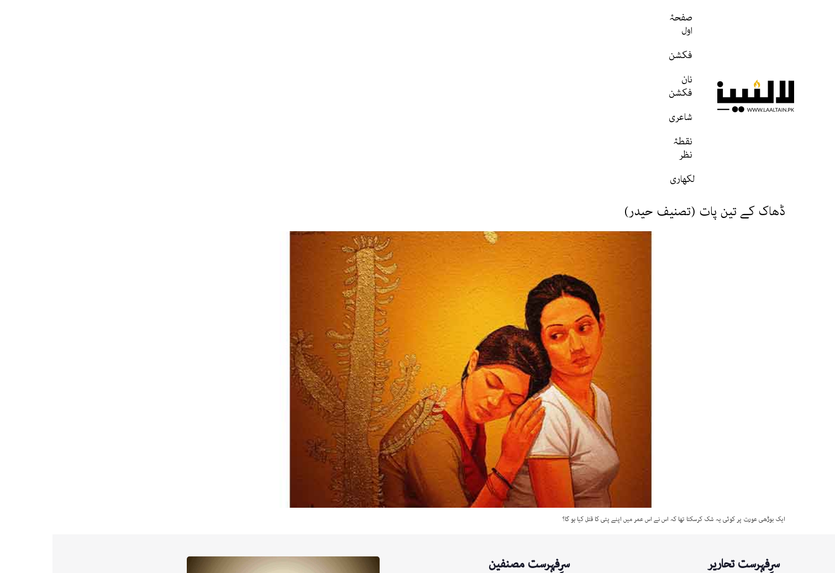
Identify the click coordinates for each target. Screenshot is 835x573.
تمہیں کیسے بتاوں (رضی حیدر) (684, 525)
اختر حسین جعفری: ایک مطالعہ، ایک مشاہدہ (664, 454)
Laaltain (471, 484)
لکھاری (307, 24)
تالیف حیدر (467, 523)
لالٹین (475, 465)
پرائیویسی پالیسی (556, 562)
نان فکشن (461, 24)
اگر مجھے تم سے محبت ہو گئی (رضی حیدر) (666, 507)
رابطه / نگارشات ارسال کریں (635, 562)
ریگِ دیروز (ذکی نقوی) (694, 490)
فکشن (514, 24)
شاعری (409, 24)
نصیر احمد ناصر (461, 503)
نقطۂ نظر (357, 24)
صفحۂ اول (566, 24)
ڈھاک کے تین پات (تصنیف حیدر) (652, 63)
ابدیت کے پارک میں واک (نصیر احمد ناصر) (668, 472)
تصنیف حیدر (465, 445)
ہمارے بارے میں (715, 562)
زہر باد (717, 436)
